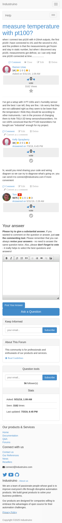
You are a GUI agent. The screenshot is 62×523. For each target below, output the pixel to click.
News (5, 458)
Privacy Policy (9, 512)
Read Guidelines (15, 358)
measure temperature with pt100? (30, 29)
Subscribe (49, 330)
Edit (41, 62)
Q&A (4, 439)
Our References (10, 455)
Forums (6, 442)
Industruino (9, 4)
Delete (54, 62)
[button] (6, 258)
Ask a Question (31, 311)
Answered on (19, 146)
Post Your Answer (14, 305)
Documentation (10, 435)
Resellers (7, 462)
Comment (16, 62)
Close (29, 62)
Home (5, 432)
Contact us (8, 452)
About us (23, 481)
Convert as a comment (17, 134)
